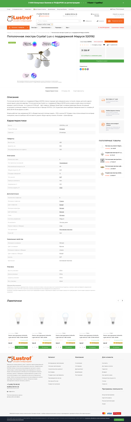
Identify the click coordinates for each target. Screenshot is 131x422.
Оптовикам (78, 366)
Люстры (34, 27)
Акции (104, 403)
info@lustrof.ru (11, 391)
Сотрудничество (17, 9)
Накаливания (63, 163)
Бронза (61, 212)
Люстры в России (53, 381)
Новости (104, 384)
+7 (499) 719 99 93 (13, 384)
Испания (62, 129)
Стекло (61, 201)
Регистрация (120, 9)
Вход (113, 9)
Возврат (104, 372)
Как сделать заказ (107, 375)
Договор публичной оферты (13, 396)
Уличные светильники (54, 366)
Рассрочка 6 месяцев (108, 400)
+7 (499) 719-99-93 (42, 14)
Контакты (71, 9)
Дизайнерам (51, 9)
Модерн (61, 215)
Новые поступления (54, 384)
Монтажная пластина (65, 229)
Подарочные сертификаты (56, 375)
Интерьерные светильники (21, 32)
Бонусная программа (108, 394)
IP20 (60, 188)
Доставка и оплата (107, 366)
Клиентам (28, 9)
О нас (8, 9)
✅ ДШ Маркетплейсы (40, 9)
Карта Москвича (107, 397)
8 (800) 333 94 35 (71, 14)
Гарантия (104, 369)
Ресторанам (78, 375)
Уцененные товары (118, 27)
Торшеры (59, 27)
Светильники (46, 27)
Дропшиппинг (79, 369)
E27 (60, 177)
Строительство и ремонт (55, 369)
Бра (68, 27)
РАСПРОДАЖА (103, 27)
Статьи (104, 381)
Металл (61, 208)
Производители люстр (54, 378)
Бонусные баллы (62, 9)
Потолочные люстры (44, 32)
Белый (61, 205)
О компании (78, 363)
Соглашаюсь (119, 419)
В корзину (21, 347)
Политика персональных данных (14, 395)
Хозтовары (51, 372)
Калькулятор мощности (109, 378)
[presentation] (118, 300)
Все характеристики (111, 41)
